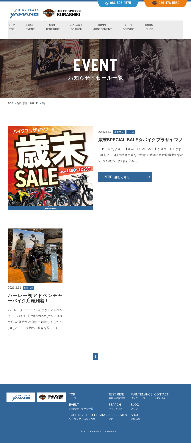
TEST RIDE (48, 30)
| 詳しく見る (116, 182)
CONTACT (157, 30)
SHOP (138, 30)
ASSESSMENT (94, 30)
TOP (11, 30)
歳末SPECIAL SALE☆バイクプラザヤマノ (140, 142)
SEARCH (70, 30)
